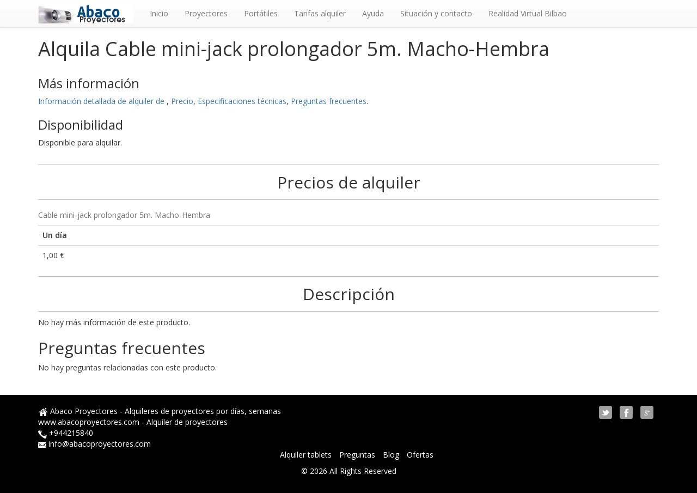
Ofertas (420, 454)
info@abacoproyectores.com (99, 444)
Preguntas (358, 454)
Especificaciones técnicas (242, 101)
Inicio (159, 13)
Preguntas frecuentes (328, 101)
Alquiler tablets (307, 454)
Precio (182, 101)
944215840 (73, 433)
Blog (392, 454)
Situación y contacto (436, 13)
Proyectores (206, 13)
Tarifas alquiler (320, 13)
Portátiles (261, 13)
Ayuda (373, 13)
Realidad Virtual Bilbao (527, 13)
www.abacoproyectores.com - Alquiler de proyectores (133, 422)
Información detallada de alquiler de (102, 101)
